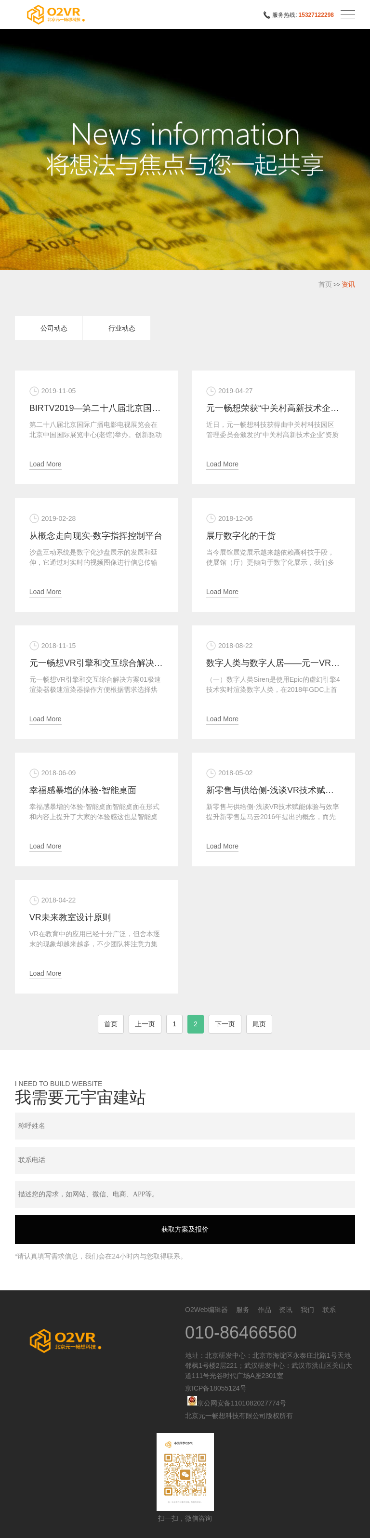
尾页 (259, 1024)
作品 (264, 1309)
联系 (329, 1309)
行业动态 (121, 328)
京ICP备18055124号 (216, 1388)
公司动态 (53, 328)
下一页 (225, 1024)
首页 (325, 284)
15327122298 (316, 15)
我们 (307, 1309)
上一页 (145, 1024)
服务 (243, 1309)
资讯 (348, 284)
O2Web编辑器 (206, 1309)
